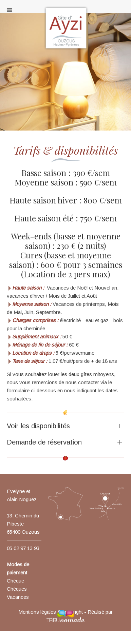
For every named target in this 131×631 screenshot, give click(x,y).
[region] (65, 81)
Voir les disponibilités (38, 426)
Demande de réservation (44, 442)
